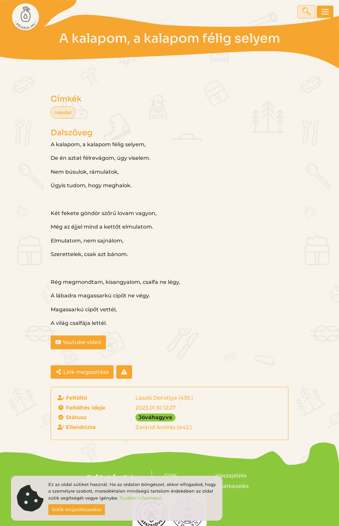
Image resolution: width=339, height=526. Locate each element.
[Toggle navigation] (325, 11)
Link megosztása (82, 372)
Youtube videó (78, 342)
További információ (141, 498)
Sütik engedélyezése (77, 509)
